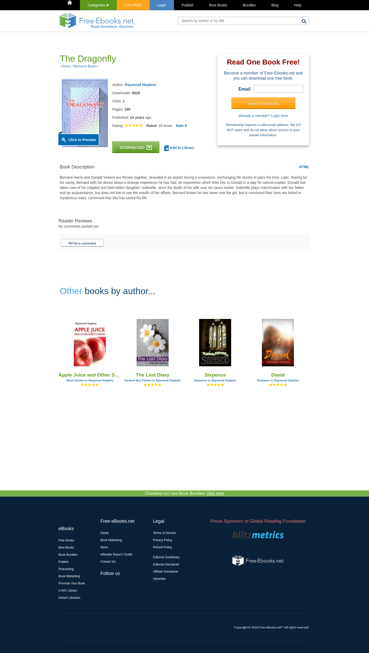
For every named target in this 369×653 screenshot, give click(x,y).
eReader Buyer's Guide (116, 554)
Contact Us (108, 561)
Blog (275, 5)
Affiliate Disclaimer (165, 571)
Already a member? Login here (263, 116)
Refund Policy (162, 547)
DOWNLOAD (136, 147)
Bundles (249, 5)
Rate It (181, 126)
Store (104, 547)
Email (244, 89)
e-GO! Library (67, 590)
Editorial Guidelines (166, 557)
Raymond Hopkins (140, 85)
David (278, 375)
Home (104, 533)
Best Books (218, 5)
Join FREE (133, 5)
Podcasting (66, 569)
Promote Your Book (71, 583)
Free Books (66, 540)
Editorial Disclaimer (166, 564)
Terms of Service (164, 533)
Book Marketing (69, 576)
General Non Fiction (138, 380)
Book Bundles (67, 554)
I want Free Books (263, 103)
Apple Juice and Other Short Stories (89, 375)
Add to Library (179, 148)
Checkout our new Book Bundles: (184, 493)
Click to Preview (82, 140)
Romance (200, 380)
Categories (98, 5)
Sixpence (215, 375)
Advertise (159, 579)
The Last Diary (152, 375)
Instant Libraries (69, 598)
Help (298, 5)
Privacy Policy (162, 540)
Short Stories (75, 380)
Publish (187, 5)
